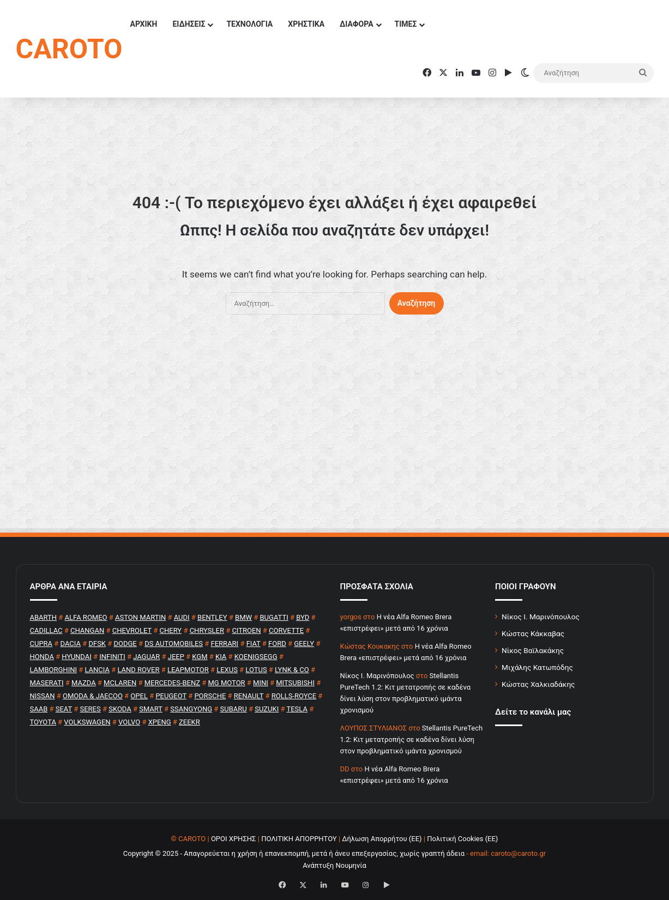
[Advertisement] (335, 429)
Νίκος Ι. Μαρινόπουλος (541, 616)
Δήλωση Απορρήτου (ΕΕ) (381, 839)
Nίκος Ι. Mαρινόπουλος (377, 676)
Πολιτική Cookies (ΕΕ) (462, 839)
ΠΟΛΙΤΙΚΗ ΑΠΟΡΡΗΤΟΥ (299, 839)
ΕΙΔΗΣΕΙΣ (188, 24)
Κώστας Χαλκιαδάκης (538, 684)
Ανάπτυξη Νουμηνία (334, 865)
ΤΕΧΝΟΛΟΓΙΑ (249, 24)
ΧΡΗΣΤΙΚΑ (306, 24)
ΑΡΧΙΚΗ (143, 24)
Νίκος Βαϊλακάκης (533, 650)
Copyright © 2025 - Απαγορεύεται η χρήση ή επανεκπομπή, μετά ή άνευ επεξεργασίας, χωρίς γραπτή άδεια (294, 853)
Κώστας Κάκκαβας (533, 633)
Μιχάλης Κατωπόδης (537, 667)
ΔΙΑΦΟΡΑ (356, 24)
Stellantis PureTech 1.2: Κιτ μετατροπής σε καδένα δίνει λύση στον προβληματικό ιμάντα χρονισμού (411, 739)
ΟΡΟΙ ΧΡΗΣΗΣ (233, 839)
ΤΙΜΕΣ (406, 24)
